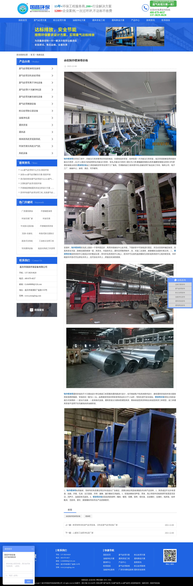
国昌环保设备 (155, 583)
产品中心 (135, 20)
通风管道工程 (98, 20)
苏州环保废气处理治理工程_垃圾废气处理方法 (37, 193)
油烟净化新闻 (108, 570)
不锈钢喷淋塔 (46, 211)
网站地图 (99, 580)
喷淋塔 (87, 516)
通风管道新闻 (139, 570)
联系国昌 (166, 20)
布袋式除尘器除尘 (46, 234)
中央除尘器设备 (27, 226)
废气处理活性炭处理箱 (29, 75)
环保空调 (46, 219)
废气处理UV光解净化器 (30, 90)
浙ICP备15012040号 (88, 583)
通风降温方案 (118, 20)
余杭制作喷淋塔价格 (73, 516)
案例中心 (107, 562)
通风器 (22, 132)
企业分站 (92, 580)
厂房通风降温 (27, 211)
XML (110, 580)
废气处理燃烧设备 (27, 104)
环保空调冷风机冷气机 (29, 146)
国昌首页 (23, 20)
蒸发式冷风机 (27, 241)
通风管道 (23, 125)
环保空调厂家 (27, 219)
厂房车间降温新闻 (126, 570)
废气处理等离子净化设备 (30, 82)
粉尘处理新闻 (139, 566)
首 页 (33, 55)
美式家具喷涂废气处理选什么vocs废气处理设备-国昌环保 (37, 179)
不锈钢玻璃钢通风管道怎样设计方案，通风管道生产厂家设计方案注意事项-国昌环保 (37, 188)
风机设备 (23, 153)
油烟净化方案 (79, 20)
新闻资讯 (150, 20)
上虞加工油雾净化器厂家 (83, 533)
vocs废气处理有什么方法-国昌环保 (34, 170)
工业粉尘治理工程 (46, 241)
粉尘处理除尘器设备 (28, 111)
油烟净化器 (24, 118)
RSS (105, 580)
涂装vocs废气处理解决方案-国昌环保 (35, 175)
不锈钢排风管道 (46, 226)
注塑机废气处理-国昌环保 (31, 183)
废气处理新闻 (124, 566)
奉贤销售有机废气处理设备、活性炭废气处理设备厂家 (95, 525)
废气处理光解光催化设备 (30, 97)
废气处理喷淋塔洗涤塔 (29, 68)
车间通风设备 (27, 248)
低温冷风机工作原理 (46, 248)
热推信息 (40, 55)
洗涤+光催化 (27, 234)
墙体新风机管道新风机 (29, 139)
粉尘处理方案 (59, 20)
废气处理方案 (40, 20)
